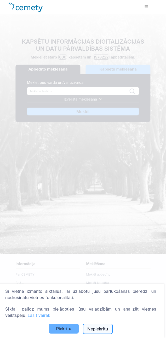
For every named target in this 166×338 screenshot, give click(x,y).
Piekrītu (63, 328)
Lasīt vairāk (39, 315)
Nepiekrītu (97, 328)
